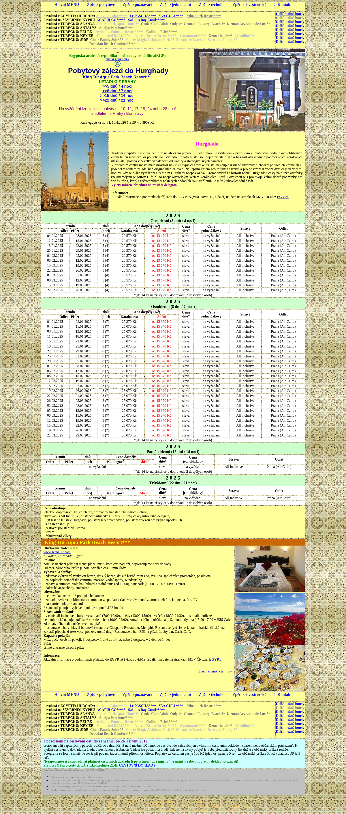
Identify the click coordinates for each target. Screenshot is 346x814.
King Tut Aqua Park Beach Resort (83, 542)
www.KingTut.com (57, 552)
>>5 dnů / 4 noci (117, 86)
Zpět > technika (212, 4)
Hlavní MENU (67, 4)
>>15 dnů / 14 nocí (117, 95)
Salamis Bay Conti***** (146, 20)
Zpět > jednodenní (175, 4)
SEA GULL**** (170, 16)
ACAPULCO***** (110, 20)
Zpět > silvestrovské (249, 4)
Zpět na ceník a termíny (215, 671)
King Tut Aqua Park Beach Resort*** (117, 77)
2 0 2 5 (173, 215)
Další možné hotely (290, 14)
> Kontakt (283, 4)
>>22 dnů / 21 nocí (117, 100)
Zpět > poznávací (137, 4)
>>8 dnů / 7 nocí (117, 91)
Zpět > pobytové (101, 4)
